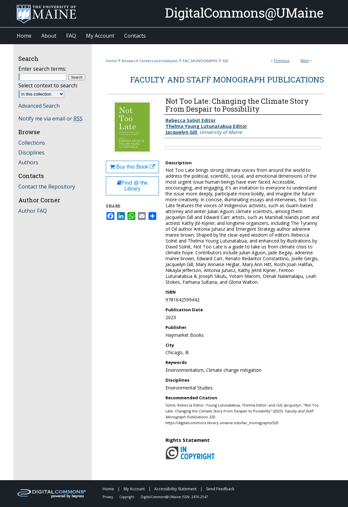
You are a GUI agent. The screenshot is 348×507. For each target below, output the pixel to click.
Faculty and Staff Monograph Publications (227, 79)
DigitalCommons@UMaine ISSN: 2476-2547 (174, 497)
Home (111, 60)
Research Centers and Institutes (150, 60)
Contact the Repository (46, 186)
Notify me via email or (50, 118)
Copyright (127, 497)
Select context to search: (48, 85)
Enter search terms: (42, 68)
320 (225, 60)
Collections (31, 142)
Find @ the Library (132, 185)
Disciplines (31, 152)
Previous (281, 60)
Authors (28, 162)
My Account (135, 489)
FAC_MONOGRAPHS (200, 60)
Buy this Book (132, 167)
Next (304, 60)
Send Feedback (220, 489)
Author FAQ (32, 210)
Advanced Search (39, 105)
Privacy (108, 497)
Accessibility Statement (176, 489)
